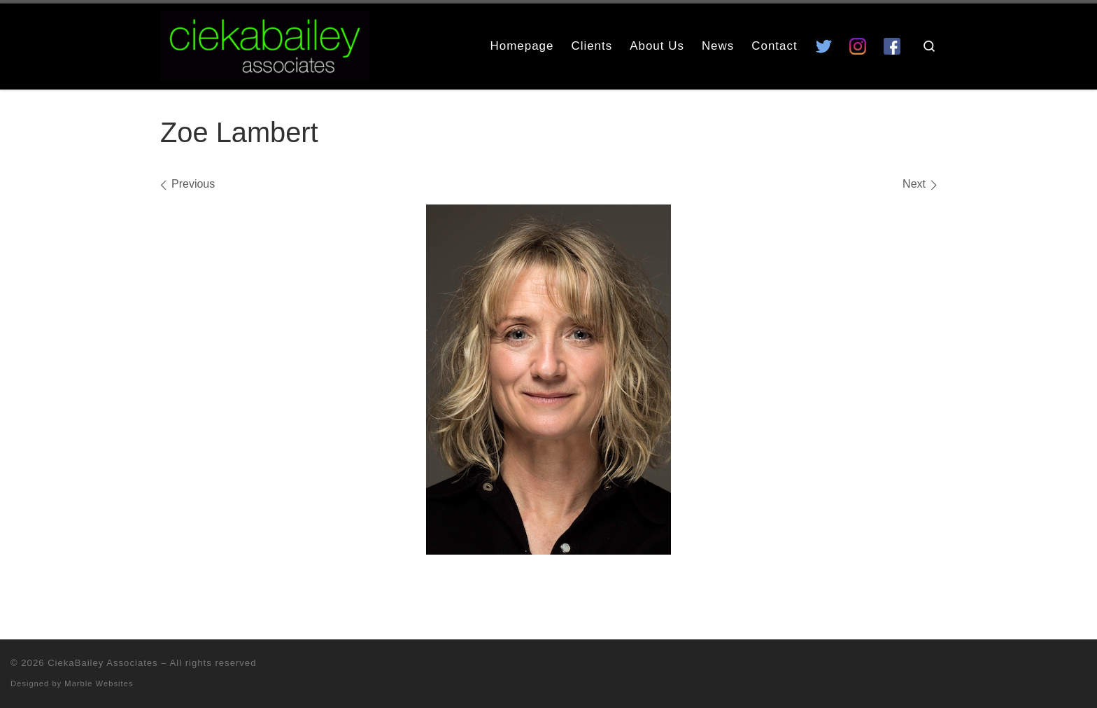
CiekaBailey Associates (103, 663)
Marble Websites (98, 683)
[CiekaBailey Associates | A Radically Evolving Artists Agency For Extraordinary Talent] (264, 44)
